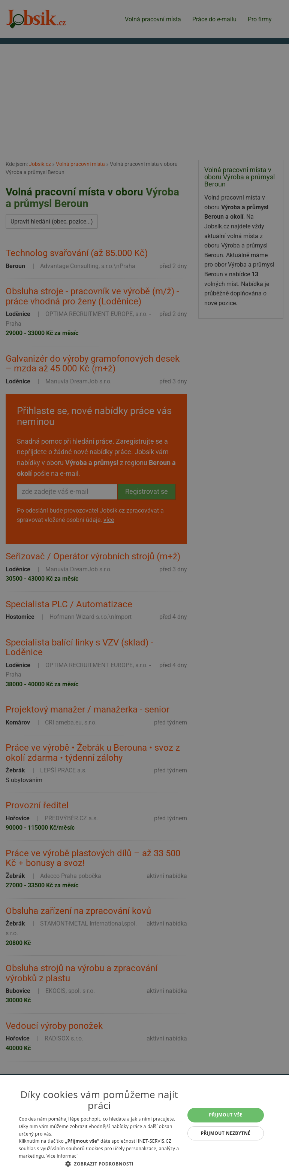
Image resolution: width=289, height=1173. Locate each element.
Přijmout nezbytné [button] (226, 1133)
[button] (99, 1163)
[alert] (144, 586)
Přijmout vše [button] (225, 1115)
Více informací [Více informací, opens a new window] (62, 1156)
